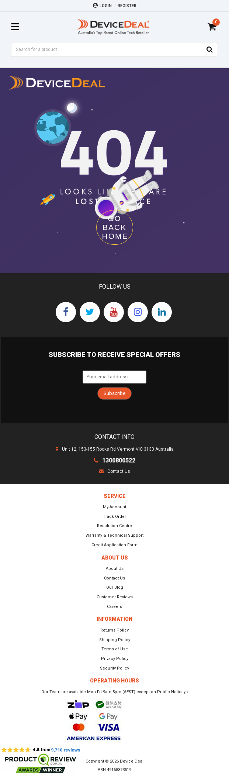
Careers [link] (114, 606)
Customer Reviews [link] (115, 597)
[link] (66, 312)
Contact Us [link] (114, 578)
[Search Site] (210, 49)
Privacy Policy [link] (114, 658)
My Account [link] (114, 507)
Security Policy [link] (114, 668)
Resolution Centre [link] (114, 525)
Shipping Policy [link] (114, 639)
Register (127, 5)
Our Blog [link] (114, 587)
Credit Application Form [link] (114, 545)
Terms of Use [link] (114, 649)
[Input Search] (106, 49)
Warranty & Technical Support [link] (114, 535)
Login (102, 5)
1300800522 (114, 460)
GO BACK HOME (115, 227)
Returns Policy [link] (114, 630)
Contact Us (114, 471)
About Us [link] (115, 568)
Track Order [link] (114, 516)
